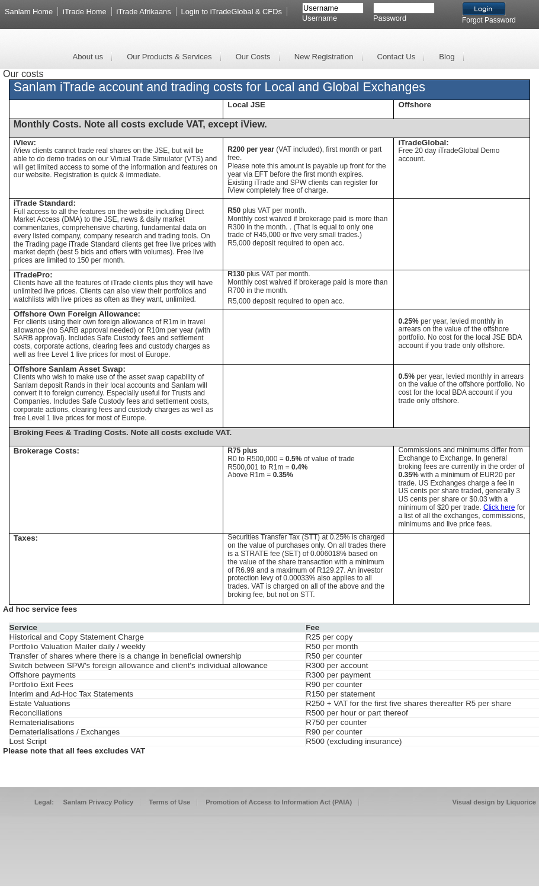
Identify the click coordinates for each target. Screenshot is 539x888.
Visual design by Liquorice (494, 802)
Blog (446, 56)
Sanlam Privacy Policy (98, 802)
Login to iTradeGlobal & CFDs (231, 11)
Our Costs (253, 56)
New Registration (324, 56)
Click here (499, 507)
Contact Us (396, 56)
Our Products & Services (169, 56)
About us (87, 56)
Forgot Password (489, 20)
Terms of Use (169, 802)
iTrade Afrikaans (144, 11)
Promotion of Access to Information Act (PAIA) (279, 802)
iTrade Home (85, 11)
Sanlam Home (29, 11)
